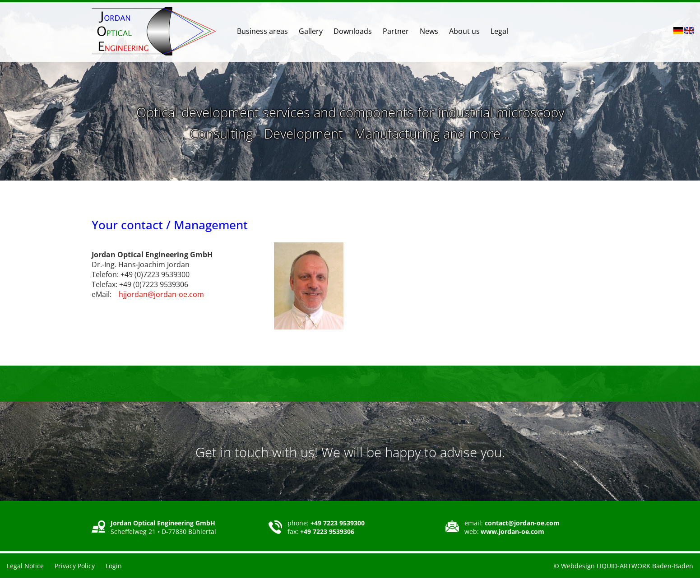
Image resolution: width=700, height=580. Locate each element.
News (429, 31)
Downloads (353, 31)
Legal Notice (25, 565)
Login (114, 565)
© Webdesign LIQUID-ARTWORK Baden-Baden (623, 565)
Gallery (311, 31)
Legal (499, 31)
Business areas (262, 31)
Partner (396, 31)
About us (464, 31)
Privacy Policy (75, 565)
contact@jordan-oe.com (522, 523)
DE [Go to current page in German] (678, 30)
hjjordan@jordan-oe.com (161, 294)
